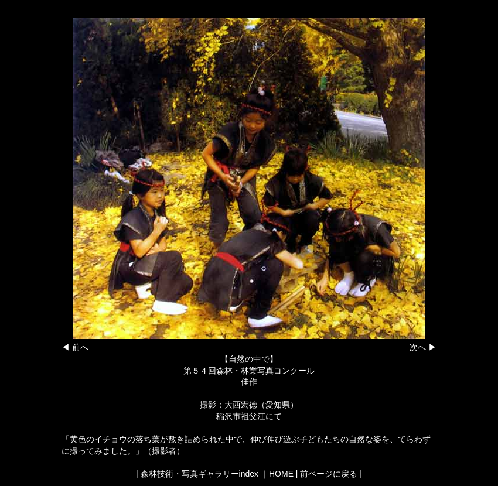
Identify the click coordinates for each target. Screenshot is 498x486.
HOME (281, 473)
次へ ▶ (423, 347)
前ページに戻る (328, 473)
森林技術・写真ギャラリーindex (199, 473)
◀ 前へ (75, 347)
